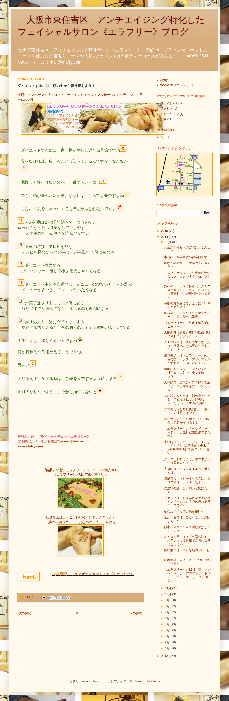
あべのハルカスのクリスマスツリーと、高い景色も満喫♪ (187, 314)
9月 (167, 600)
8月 (167, 606)
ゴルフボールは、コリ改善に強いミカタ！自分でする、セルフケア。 (187, 276)
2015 (165, 231)
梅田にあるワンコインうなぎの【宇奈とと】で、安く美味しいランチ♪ (187, 372)
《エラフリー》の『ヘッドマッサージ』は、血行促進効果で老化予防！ (187, 432)
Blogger (156, 681)
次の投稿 (25, 613)
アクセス (166, 108)
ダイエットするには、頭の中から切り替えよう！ (187, 460)
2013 (165, 656)
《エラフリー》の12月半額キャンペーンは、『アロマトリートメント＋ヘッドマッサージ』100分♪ (187, 575)
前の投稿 (136, 613)
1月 (167, 648)
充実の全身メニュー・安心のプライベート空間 (80, 522)
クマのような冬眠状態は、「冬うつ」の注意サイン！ (187, 411)
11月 (168, 588)
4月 (167, 630)
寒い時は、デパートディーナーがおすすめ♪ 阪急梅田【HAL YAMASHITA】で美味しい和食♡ (187, 447)
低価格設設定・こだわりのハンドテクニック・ (80, 517)
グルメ (165, 137)
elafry (164, 80)
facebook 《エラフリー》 (177, 85)
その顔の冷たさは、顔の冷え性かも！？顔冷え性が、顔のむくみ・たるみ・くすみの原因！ (187, 399)
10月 (168, 594)
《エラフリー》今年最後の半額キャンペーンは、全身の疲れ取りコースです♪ (187, 501)
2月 (167, 642)
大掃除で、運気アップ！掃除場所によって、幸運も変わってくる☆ (187, 386)
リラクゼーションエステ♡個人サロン (93, 470)
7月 (167, 612)
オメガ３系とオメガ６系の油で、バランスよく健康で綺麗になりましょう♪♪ (187, 540)
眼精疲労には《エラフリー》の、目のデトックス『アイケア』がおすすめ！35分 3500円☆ (187, 359)
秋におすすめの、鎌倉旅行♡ (183, 511)
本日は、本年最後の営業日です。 (187, 257)
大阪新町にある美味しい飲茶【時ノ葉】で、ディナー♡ (187, 334)
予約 (163, 119)
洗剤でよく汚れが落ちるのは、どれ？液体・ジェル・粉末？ (187, 480)
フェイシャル (169, 103)
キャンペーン (169, 114)
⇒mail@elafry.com (76, 441)
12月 (168, 242)
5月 (167, 624)
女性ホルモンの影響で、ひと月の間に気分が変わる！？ (187, 420)
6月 (167, 618)
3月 (167, 636)
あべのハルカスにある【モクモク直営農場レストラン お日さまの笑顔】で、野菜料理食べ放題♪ (187, 291)
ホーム (80, 613)
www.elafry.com (30, 446)
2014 (165, 237)
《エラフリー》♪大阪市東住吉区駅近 (80, 474)
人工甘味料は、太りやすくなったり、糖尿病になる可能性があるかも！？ (187, 345)
